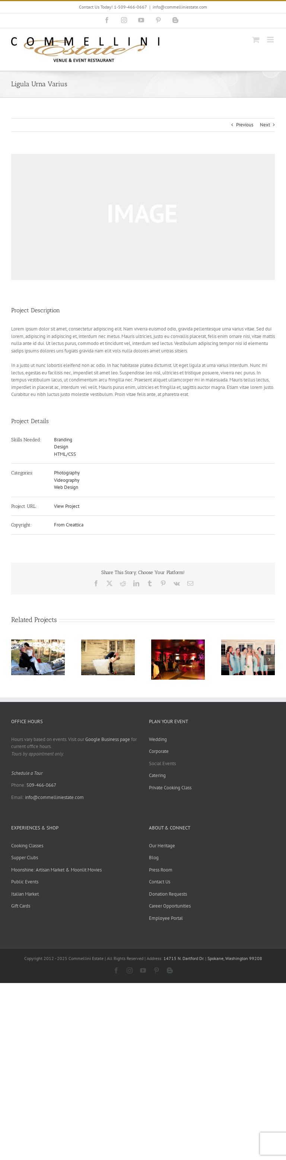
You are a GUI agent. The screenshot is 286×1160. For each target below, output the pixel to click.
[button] (16, 659)
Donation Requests (168, 894)
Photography (67, 473)
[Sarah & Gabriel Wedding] (178, 642)
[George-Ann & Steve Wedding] (38, 642)
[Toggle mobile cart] (256, 40)
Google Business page (107, 739)
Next (265, 125)
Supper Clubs (24, 857)
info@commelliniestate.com (180, 7)
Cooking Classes (27, 845)
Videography (66, 480)
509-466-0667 (41, 785)
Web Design (66, 487)
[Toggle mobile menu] (271, 40)
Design (61, 447)
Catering (157, 775)
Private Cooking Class (170, 787)
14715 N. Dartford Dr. (184, 958)
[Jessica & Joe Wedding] (108, 642)
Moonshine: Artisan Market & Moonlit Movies (56, 870)
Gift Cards (20, 906)
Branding (63, 439)
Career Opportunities (170, 906)
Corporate (159, 751)
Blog (154, 857)
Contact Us (159, 882)
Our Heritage (162, 845)
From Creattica (68, 525)
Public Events (24, 882)
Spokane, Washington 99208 (234, 958)
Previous (244, 125)
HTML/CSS (65, 454)
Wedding (158, 739)
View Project (66, 506)
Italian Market (25, 894)
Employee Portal (166, 918)
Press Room (160, 870)
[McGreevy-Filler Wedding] (248, 642)
